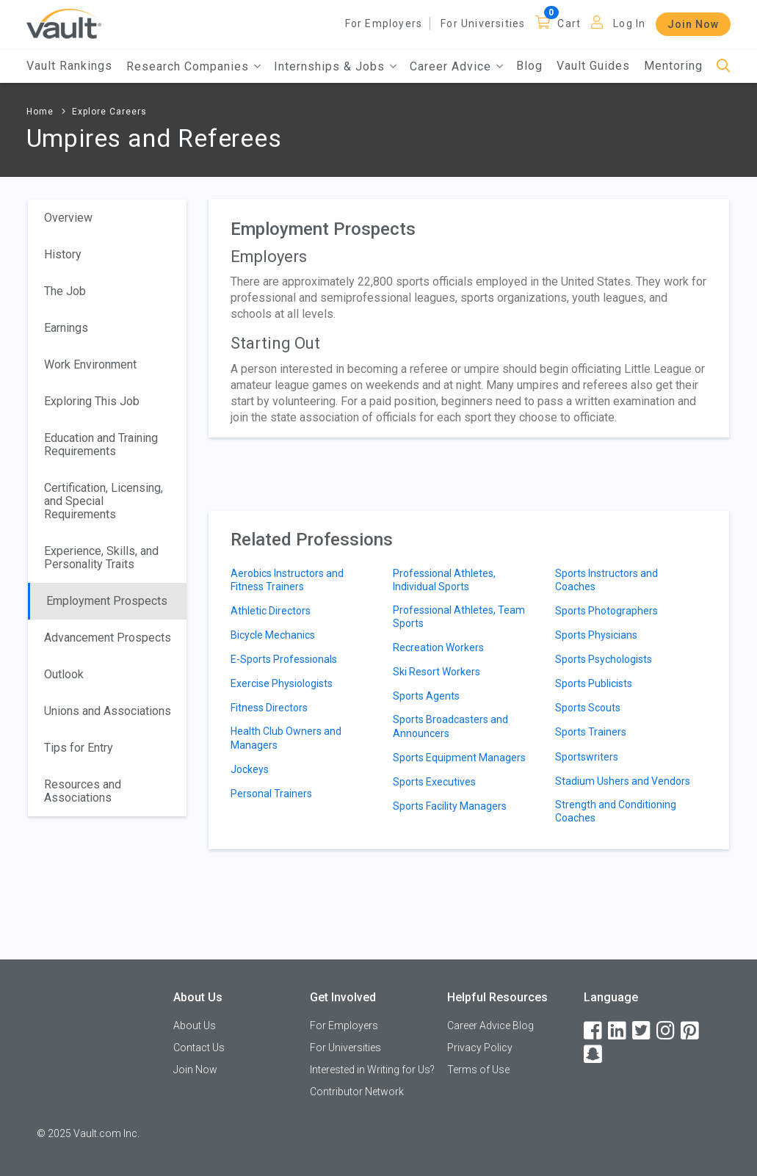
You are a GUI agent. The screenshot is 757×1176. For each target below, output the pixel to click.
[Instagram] (666, 1031)
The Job (65, 291)
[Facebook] (594, 1031)
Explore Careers (109, 111)
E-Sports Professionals (284, 659)
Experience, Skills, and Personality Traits (101, 557)
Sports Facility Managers (450, 806)
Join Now (693, 24)
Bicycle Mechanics (273, 635)
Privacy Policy (479, 1047)
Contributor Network (357, 1091)
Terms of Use (478, 1069)
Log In (629, 23)
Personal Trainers (271, 793)
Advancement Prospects (107, 638)
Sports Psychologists (603, 659)
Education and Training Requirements (101, 444)
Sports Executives (434, 782)
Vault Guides (593, 66)
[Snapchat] (594, 1054)
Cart (569, 23)
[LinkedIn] (618, 1031)
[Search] (724, 66)
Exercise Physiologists (282, 683)
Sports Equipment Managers (459, 757)
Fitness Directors (269, 708)
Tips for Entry (78, 748)
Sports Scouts (587, 708)
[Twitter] (642, 1031)
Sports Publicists (593, 683)
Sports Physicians (596, 635)
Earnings (66, 328)
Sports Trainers (590, 732)
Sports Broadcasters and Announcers (450, 726)
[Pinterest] (691, 1031)
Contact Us (199, 1047)
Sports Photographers (606, 611)
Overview (68, 218)
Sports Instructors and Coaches (606, 579)
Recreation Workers (438, 647)
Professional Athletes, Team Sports (459, 616)
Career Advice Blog (490, 1025)
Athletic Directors (271, 611)
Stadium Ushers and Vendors (622, 781)
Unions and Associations (107, 711)
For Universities (483, 23)
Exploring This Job (92, 401)
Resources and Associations (82, 791)
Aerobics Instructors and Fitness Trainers (287, 579)
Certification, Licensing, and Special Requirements (103, 501)
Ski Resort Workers (436, 672)
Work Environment (90, 364)
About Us (194, 1025)
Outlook (64, 674)
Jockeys (250, 769)
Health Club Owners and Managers (286, 737)
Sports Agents (426, 696)
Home (40, 111)
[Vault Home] (63, 23)
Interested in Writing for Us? (372, 1069)
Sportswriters (586, 757)
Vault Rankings (69, 66)
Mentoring (673, 66)
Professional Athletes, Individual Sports (444, 579)
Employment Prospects (106, 601)
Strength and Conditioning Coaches (615, 811)
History (63, 254)
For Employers (384, 23)
